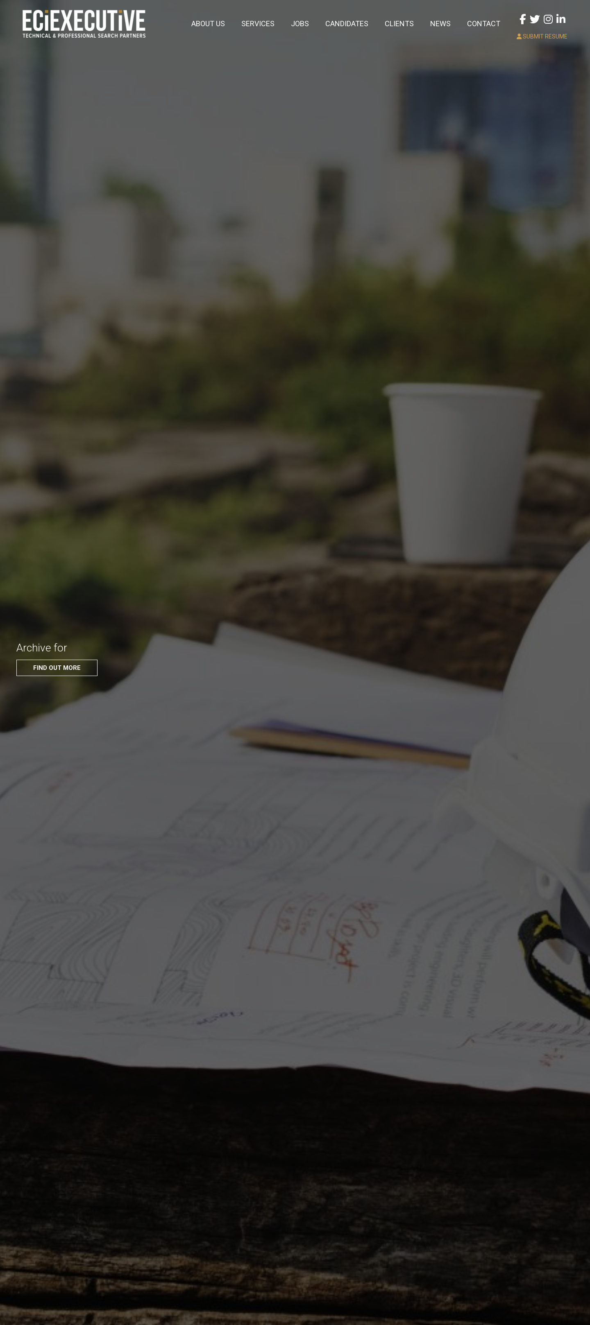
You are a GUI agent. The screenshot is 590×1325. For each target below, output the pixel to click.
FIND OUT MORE (57, 668)
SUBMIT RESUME (542, 36)
